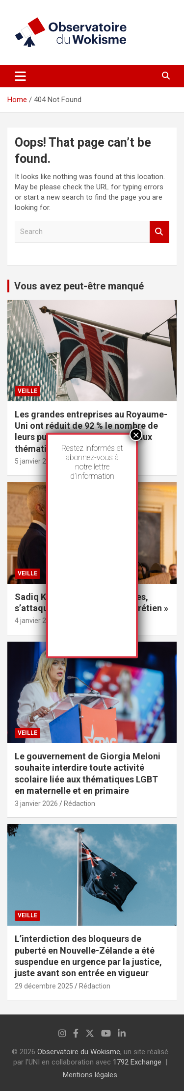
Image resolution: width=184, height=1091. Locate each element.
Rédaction (79, 803)
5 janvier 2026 (36, 461)
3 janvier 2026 (36, 803)
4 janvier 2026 (36, 620)
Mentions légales (90, 1074)
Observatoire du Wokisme (78, 1051)
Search (159, 232)
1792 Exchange (137, 1062)
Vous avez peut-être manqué (79, 286)
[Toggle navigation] (20, 76)
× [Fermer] (135, 434)
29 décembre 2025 (44, 986)
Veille (27, 391)
